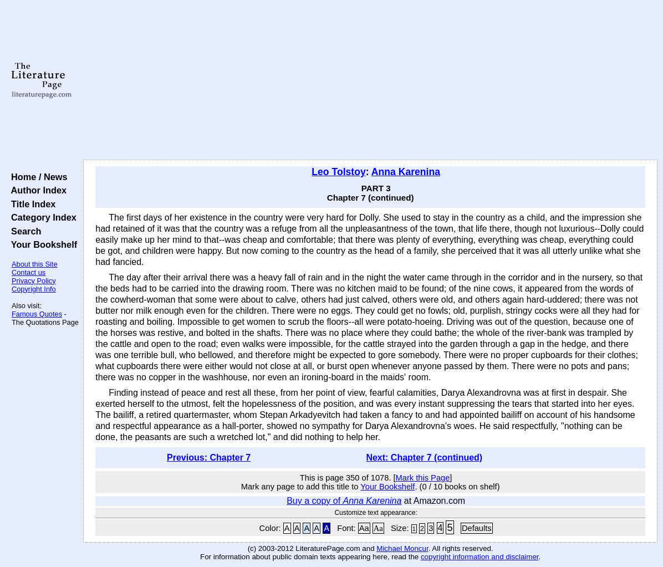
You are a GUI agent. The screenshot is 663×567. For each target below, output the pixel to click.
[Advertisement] (370, 80)
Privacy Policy (34, 281)
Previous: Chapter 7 (209, 457)
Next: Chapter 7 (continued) (424, 457)
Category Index (41, 217)
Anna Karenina (405, 171)
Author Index (36, 190)
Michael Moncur (402, 548)
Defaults (477, 528)
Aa (364, 528)
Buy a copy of (344, 500)
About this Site (35, 264)
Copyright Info (34, 289)
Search (23, 231)
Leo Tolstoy (338, 171)
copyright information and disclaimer (480, 557)
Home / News (37, 177)
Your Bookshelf (41, 244)
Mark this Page (423, 477)
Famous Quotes (37, 314)
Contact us (28, 272)
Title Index (30, 204)
